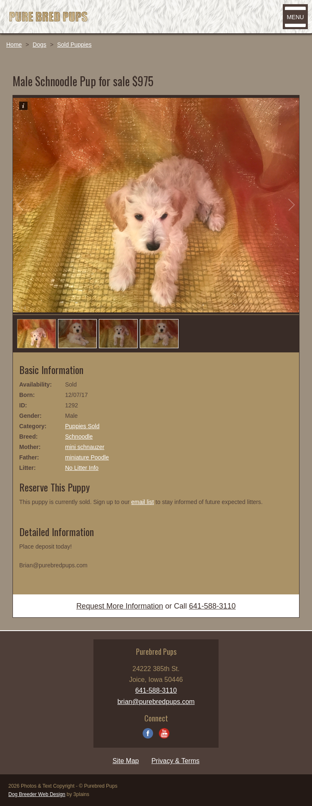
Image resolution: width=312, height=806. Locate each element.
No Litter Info (81, 467)
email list (142, 502)
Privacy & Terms (175, 760)
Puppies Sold (82, 426)
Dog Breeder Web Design (36, 794)
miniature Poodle (87, 457)
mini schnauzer (84, 447)
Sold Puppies (74, 44)
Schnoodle (79, 436)
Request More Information (119, 606)
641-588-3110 (212, 606)
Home (14, 44)
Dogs (39, 44)
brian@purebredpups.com (155, 701)
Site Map (126, 760)
